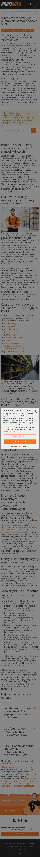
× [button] (36, 412)
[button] (20, 446)
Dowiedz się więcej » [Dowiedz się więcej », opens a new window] (9, 431)
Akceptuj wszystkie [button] (20, 441)
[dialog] (20, 428)
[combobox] (36, 411)
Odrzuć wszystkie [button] (20, 436)
